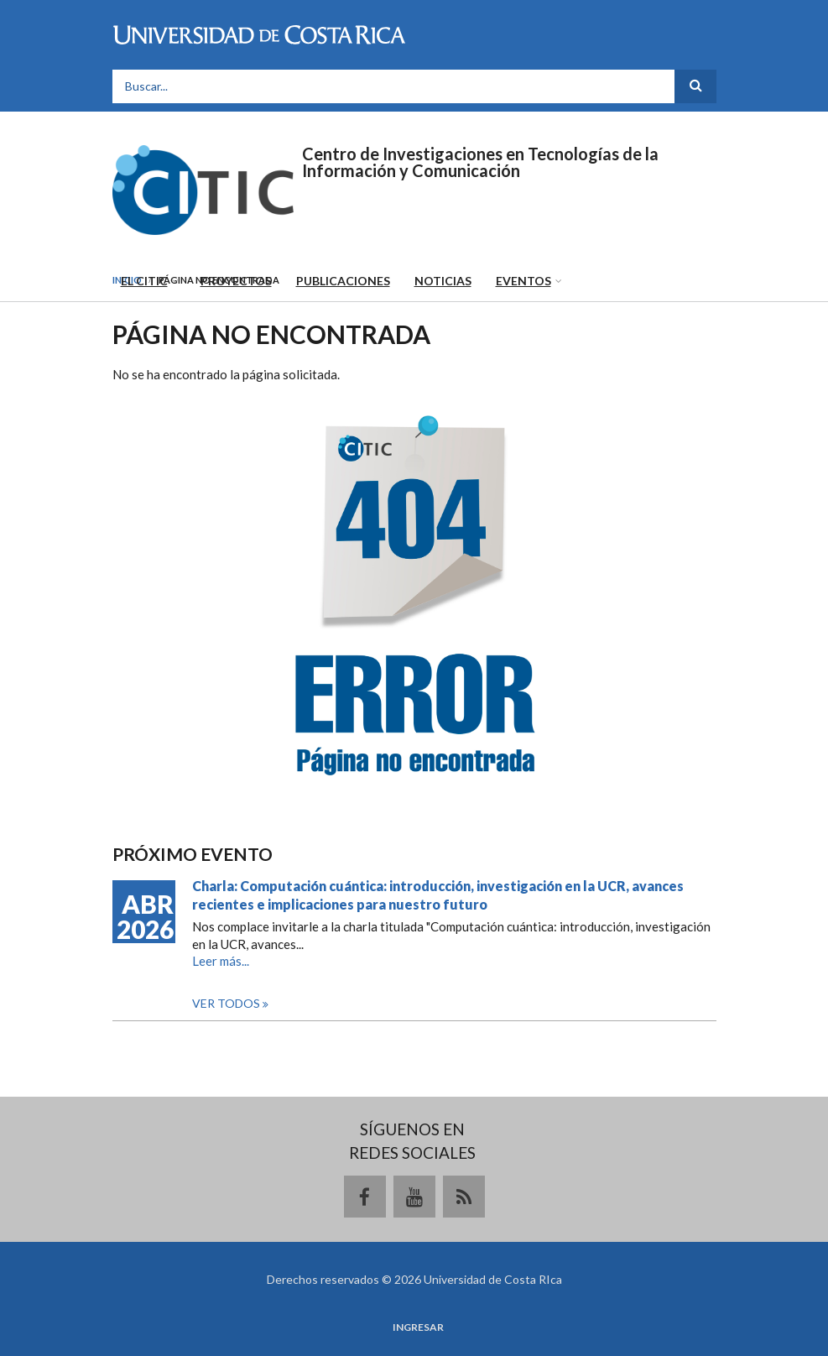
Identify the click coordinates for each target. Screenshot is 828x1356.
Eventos (523, 281)
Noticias (442, 281)
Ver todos (227, 1003)
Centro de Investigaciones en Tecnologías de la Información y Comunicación (480, 162)
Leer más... (220, 960)
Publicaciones (343, 281)
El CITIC (144, 281)
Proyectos (236, 281)
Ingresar (418, 1327)
